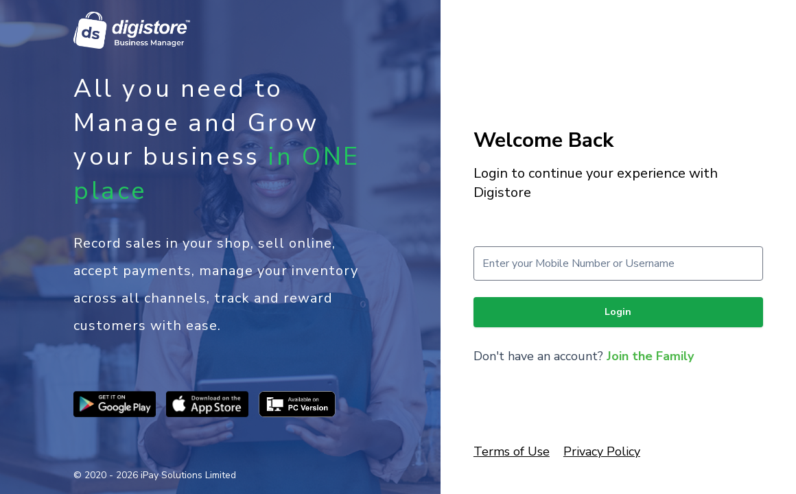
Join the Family (650, 356)
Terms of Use (511, 451)
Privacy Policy (601, 451)
